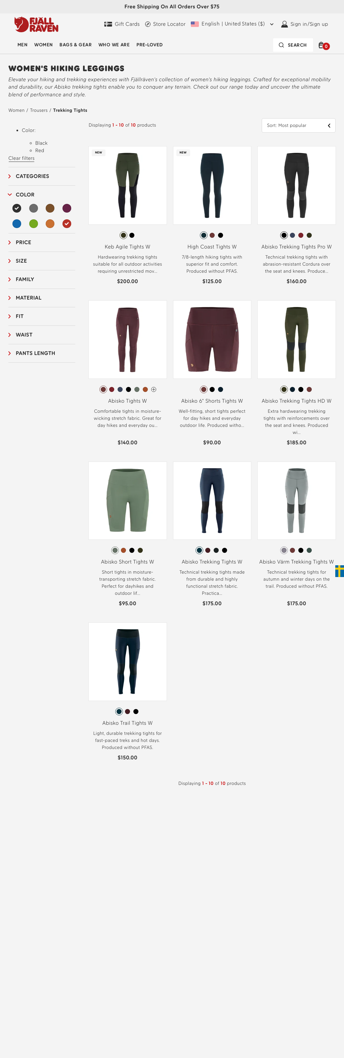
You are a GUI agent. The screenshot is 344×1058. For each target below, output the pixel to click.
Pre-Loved (149, 45)
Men (22, 45)
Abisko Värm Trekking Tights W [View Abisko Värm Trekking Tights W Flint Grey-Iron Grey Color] (296, 562)
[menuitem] (22, 45)
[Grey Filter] (33, 208)
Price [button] (23, 242)
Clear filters (21, 158)
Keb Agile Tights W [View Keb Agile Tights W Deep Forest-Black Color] (127, 247)
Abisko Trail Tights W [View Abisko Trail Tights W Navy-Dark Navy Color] (127, 723)
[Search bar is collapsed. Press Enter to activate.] (293, 45)
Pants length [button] (35, 353)
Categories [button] (32, 176)
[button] (322, 45)
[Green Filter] (33, 223)
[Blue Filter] (16, 223)
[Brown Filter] (50, 208)
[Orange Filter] (50, 223)
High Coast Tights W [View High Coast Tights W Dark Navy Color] (212, 247)
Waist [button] (24, 335)
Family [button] (25, 279)
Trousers (38, 110)
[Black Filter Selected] (16, 208)
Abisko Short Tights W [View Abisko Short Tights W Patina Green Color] (127, 562)
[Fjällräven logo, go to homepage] (36, 24)
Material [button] (29, 298)
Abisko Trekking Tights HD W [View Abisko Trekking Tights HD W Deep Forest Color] (297, 401)
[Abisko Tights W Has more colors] (153, 389)
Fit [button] (20, 316)
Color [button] (25, 194)
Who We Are (114, 45)
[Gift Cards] (121, 24)
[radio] (123, 235)
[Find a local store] (165, 24)
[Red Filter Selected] (66, 223)
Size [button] (21, 261)
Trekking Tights (70, 110)
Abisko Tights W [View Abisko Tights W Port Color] (127, 401)
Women (43, 45)
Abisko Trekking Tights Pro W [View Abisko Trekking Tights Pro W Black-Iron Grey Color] (296, 247)
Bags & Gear (75, 45)
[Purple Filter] (66, 208)
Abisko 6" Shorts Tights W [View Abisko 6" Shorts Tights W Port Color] (212, 401)
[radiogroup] (127, 235)
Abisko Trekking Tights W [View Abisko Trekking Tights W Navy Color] (212, 562)
